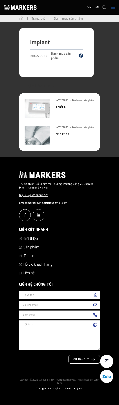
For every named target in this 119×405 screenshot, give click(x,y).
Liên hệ (29, 273)
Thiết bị (61, 107)
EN (97, 7)
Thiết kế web (82, 379)
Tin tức (28, 255)
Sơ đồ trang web (74, 388)
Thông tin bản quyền (48, 388)
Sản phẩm (31, 247)
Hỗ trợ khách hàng (37, 264)
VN (89, 7)
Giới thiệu (30, 238)
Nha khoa (62, 134)
